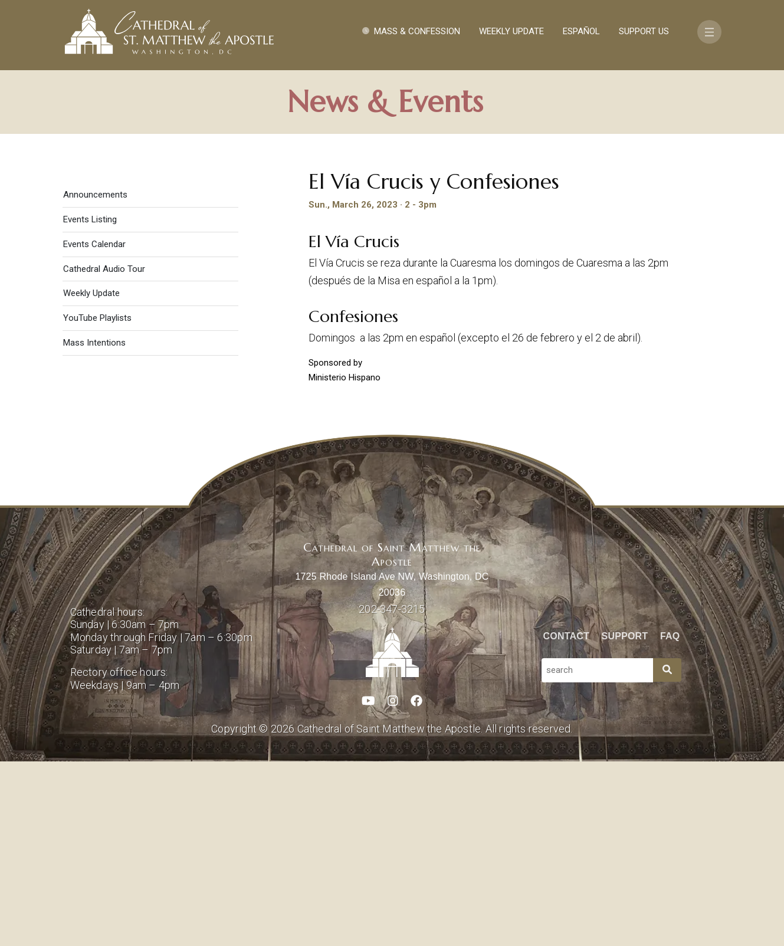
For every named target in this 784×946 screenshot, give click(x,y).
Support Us (644, 31)
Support (625, 820)
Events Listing (90, 403)
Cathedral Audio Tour (104, 453)
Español (581, 31)
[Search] (667, 854)
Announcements (95, 378)
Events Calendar (94, 428)
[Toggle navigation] (709, 32)
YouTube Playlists (97, 502)
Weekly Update (511, 31)
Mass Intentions (94, 527)
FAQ (670, 820)
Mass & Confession (417, 31)
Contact (566, 820)
